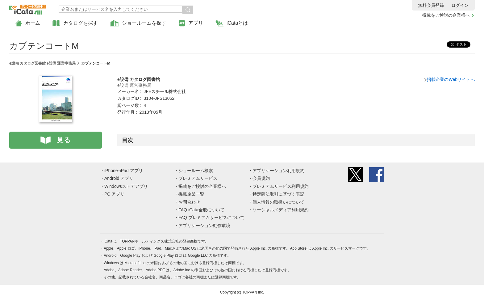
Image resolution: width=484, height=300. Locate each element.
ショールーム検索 (195, 170)
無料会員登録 (431, 5)
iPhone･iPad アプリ (123, 170)
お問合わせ (189, 202)
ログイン (460, 5)
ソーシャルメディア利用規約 (280, 209)
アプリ (191, 23)
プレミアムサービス (197, 178)
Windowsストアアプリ (126, 186)
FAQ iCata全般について (201, 209)
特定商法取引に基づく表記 (278, 194)
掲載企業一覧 (191, 194)
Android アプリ (118, 178)
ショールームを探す (138, 23)
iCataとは (231, 23)
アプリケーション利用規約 (278, 170)
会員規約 (261, 178)
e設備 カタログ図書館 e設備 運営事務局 (42, 63)
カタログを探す (75, 23)
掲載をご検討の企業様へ (446, 15)
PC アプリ (114, 194)
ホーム (27, 23)
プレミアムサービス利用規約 (280, 186)
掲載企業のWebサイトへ (451, 79)
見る (64, 140)
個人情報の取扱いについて (278, 202)
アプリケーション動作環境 (204, 225)
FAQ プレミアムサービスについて (211, 217)
